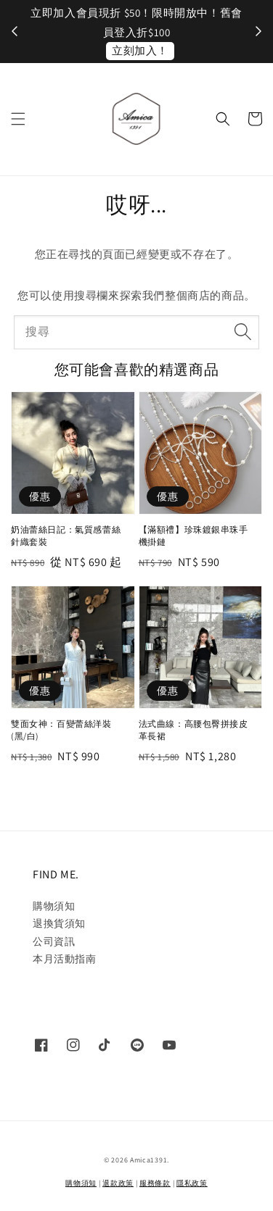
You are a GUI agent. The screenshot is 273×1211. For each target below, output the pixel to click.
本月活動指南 (65, 958)
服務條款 (155, 1183)
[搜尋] (242, 332)
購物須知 (54, 905)
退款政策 (118, 1183)
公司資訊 (54, 941)
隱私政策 (192, 1183)
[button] (18, 119)
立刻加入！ (140, 50)
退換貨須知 (59, 923)
